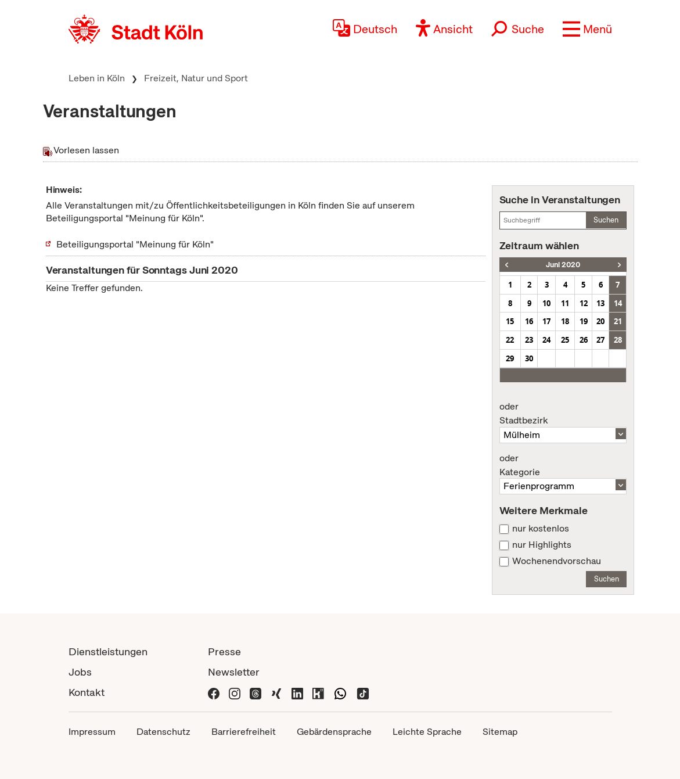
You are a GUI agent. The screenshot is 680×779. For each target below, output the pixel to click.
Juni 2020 (563, 265)
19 (584, 321)
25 (565, 340)
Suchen (605, 220)
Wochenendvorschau (556, 561)
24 (546, 340)
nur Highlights (541, 545)
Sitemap (500, 732)
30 (529, 358)
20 (600, 321)
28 (618, 340)
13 (600, 303)
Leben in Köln (97, 78)
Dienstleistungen (108, 651)
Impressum (92, 732)
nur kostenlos (540, 528)
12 (584, 303)
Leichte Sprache (427, 732)
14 (618, 303)
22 (510, 340)
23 (529, 340)
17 (546, 321)
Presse (224, 651)
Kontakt (87, 692)
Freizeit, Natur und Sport (196, 78)
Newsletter (234, 672)
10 (546, 303)
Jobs (80, 672)
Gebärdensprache (334, 732)
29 (510, 358)
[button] (587, 29)
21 (618, 321)
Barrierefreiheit (243, 732)
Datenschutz (163, 732)
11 (565, 303)
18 (565, 321)
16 (529, 321)
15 (510, 321)
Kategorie (563, 465)
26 (584, 340)
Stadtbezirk (563, 413)
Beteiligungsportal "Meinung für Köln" (135, 244)
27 (600, 340)
